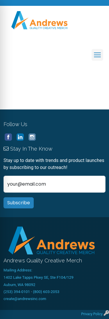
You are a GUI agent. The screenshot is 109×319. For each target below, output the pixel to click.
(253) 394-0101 (16, 292)
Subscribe (18, 202)
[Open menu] (97, 55)
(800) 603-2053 (46, 292)
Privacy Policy (92, 314)
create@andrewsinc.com (24, 299)
